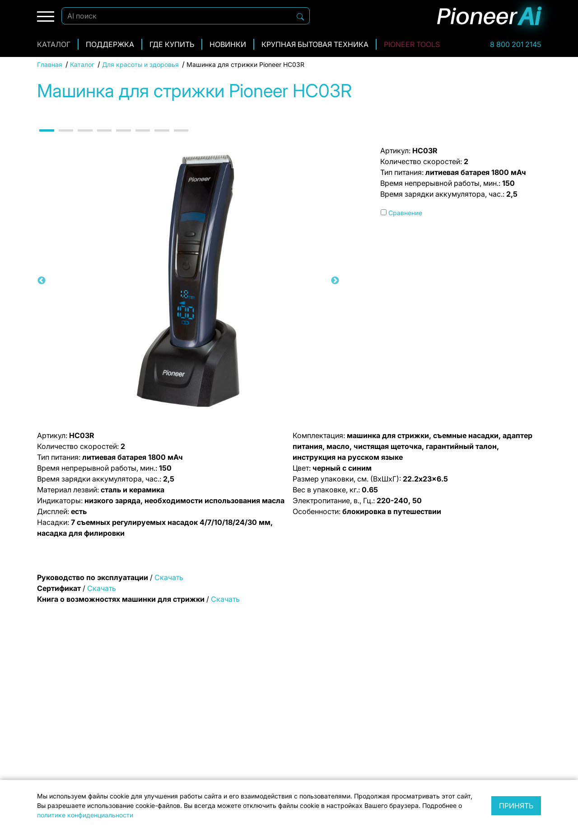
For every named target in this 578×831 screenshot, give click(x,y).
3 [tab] (84, 138)
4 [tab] (103, 138)
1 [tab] (46, 138)
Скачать (168, 577)
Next (335, 280)
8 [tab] (180, 138)
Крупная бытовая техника (314, 44)
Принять (516, 805)
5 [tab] (122, 138)
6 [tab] (142, 138)
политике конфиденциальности (85, 815)
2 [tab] (65, 138)
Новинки (228, 44)
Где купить (171, 44)
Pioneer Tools (412, 44)
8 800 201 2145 (515, 44)
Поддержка (110, 44)
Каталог (53, 44)
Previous (41, 280)
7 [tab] (161, 138)
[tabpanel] (188, 280)
